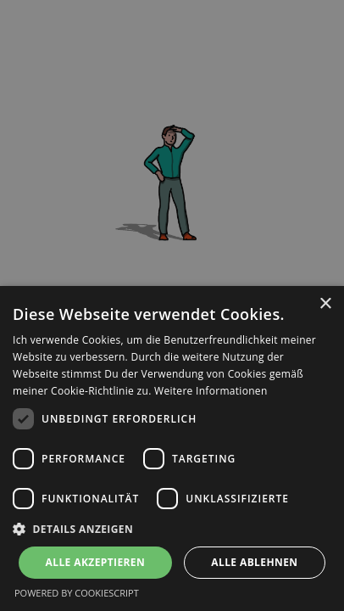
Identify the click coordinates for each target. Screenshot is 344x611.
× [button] (325, 304)
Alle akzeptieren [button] (96, 562)
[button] (172, 529)
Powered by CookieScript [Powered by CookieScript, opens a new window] (76, 592)
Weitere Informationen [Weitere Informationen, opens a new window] (211, 391)
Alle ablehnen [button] (254, 562)
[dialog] (172, 448)
